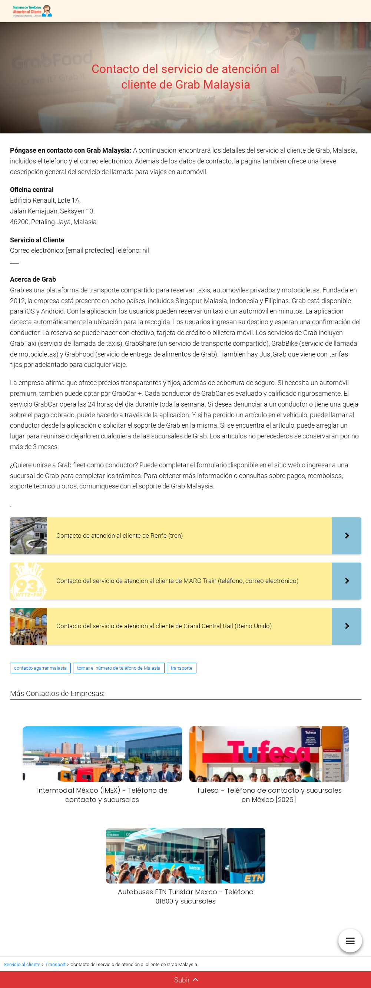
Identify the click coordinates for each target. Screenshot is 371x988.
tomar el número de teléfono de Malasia (118, 668)
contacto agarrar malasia (40, 668)
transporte (181, 668)
